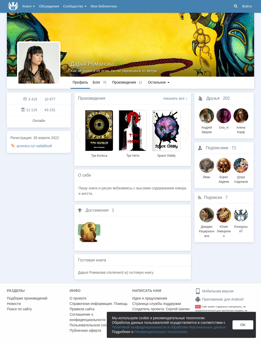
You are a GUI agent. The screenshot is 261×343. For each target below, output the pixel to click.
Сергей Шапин (178, 309)
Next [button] (186, 135)
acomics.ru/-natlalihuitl (34, 146)
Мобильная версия (214, 291)
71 (234, 148)
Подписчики (217, 148)
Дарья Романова (92, 64)
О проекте (78, 298)
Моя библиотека (104, 6)
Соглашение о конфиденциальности (88, 317)
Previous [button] (78, 135)
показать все (174, 98)
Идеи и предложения (149, 298)
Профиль (80, 82)
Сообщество (75, 6)
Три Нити (132, 155)
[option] (99, 133)
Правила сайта (82, 309)
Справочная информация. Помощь (99, 304)
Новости (14, 304)
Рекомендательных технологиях (161, 332)
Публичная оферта (85, 330)
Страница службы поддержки (156, 304)
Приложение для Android (219, 299)
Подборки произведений (27, 298)
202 (226, 98)
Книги (28, 6)
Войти (247, 6)
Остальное (158, 82)
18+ (198, 306)
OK (242, 325)
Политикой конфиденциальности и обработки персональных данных (169, 327)
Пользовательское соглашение (95, 325)
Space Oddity (166, 155)
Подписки (213, 197)
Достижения (96, 210)
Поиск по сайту (19, 309)
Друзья (212, 98)
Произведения (91, 98)
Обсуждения (49, 6)
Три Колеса (99, 155)
